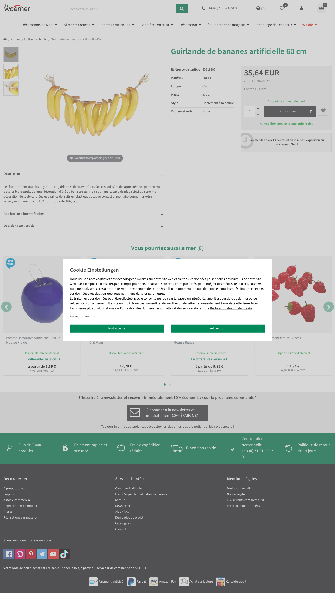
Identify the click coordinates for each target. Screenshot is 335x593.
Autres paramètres (83, 316)
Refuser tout (218, 328)
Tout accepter (117, 328)
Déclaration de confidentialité (231, 308)
